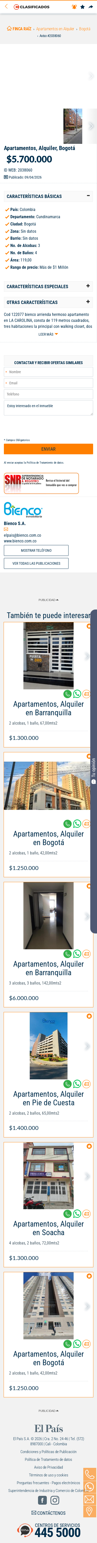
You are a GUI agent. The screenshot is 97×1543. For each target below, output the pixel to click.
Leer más (46, 334)
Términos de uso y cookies (48, 1475)
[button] (48, 196)
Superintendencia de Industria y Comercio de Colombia (48, 1490)
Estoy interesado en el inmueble (48, 407)
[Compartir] (90, 7)
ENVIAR (48, 449)
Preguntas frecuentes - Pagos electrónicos (48, 1483)
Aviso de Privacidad (48, 1467)
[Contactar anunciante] (86, 696)
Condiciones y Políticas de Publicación (48, 1451)
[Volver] (8, 6)
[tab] (48, 196)
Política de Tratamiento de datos (45, 462)
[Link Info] (48, 718)
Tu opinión (93, 771)
